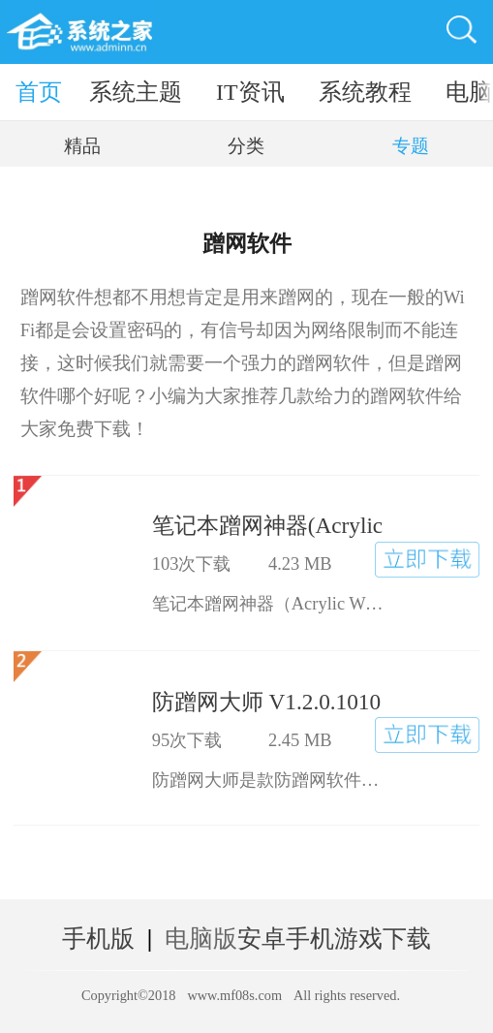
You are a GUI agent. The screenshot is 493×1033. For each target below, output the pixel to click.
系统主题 (135, 92)
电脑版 (201, 938)
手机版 (98, 938)
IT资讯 (250, 92)
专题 (410, 146)
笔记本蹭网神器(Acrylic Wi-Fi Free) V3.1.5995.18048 (268, 525)
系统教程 (365, 92)
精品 (82, 146)
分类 (246, 146)
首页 (38, 92)
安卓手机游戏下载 (334, 938)
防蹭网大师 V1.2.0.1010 (266, 701)
